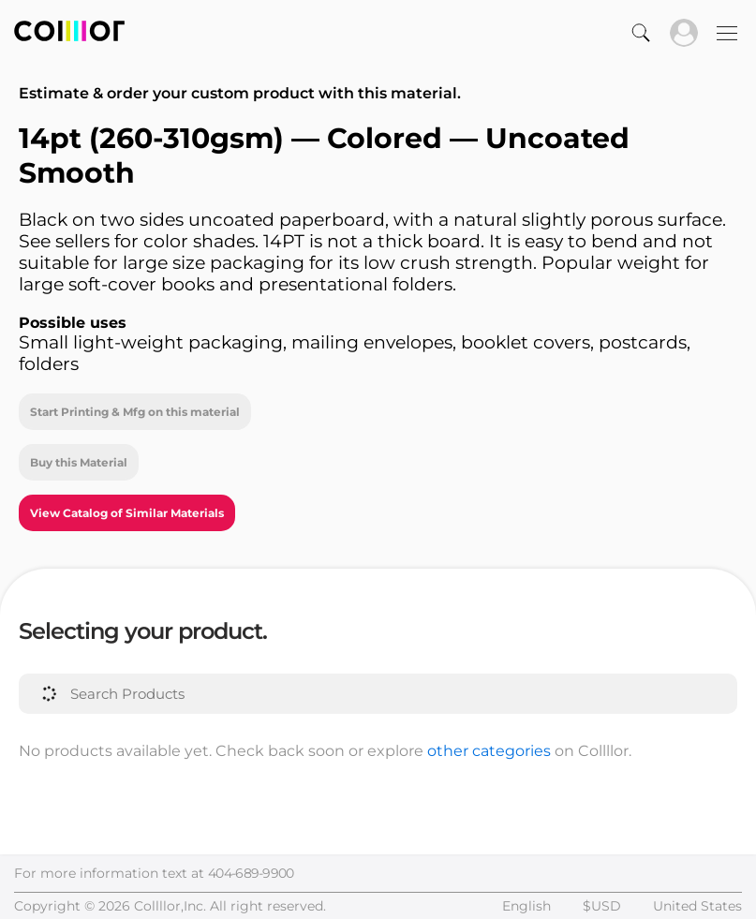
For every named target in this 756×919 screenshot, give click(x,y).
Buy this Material (78, 462)
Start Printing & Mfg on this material (135, 412)
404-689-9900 (251, 873)
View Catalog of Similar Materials (127, 513)
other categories (489, 751)
